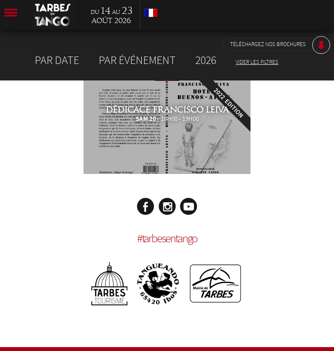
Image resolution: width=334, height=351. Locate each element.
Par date (57, 60)
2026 (205, 60)
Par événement (137, 60)
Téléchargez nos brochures (268, 44)
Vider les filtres (257, 62)
